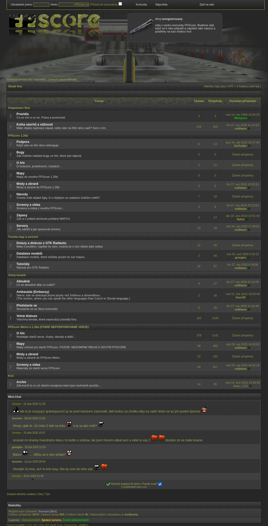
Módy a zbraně (27, 184)
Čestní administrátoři (76, 520)
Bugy (20, 152)
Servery (22, 226)
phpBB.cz (83, 525)
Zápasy (21, 215)
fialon (240, 219)
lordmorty (131, 514)
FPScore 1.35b (18, 135)
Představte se (26, 305)
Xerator (16, 403)
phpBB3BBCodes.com (135, 487)
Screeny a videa (28, 205)
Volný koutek (17, 275)
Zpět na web (206, 4)
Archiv (21, 382)
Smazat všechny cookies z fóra (25, 494)
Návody (22, 194)
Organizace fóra (19, 107)
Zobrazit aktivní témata (62, 79)
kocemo (17, 418)
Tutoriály (23, 264)
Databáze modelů (29, 253)
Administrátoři (31, 520)
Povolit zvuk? (152, 483)
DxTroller (240, 145)
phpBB (21, 525)
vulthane (241, 128)
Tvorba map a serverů (23, 236)
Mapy (20, 173)
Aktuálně (23, 281)
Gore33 (240, 297)
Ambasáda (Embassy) (32, 292)
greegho (240, 257)
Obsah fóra (15, 86)
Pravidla (22, 114)
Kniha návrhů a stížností (34, 124)
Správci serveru (51, 520)
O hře (20, 163)
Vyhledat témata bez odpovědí (26, 79)
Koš (11, 375)
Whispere (240, 118)
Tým (47, 494)
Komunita (141, 4)
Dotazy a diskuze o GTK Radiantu (41, 243)
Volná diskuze (26, 316)
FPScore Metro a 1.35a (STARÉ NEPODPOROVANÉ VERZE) (48, 327)
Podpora (22, 142)
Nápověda (161, 4)
